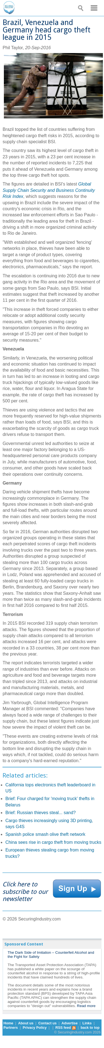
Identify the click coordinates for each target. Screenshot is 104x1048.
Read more (86, 1006)
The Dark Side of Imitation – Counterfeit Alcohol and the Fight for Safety (50, 954)
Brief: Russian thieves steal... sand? (40, 812)
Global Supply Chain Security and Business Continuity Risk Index (48, 190)
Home (8, 1023)
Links (87, 1023)
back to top (90, 1027)
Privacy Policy (35, 1027)
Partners (10, 1027)
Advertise (69, 1023)
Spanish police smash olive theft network (45, 834)
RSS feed (65, 1027)
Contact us (47, 1023)
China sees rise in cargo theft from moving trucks (53, 842)
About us (25, 1023)
